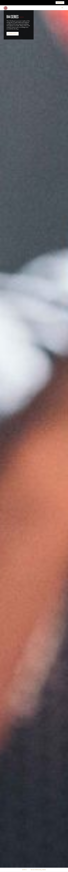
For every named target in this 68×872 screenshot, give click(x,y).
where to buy (12, 33)
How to (24, 869)
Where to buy (60, 2)
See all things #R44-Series (38, 869)
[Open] (62, 8)
